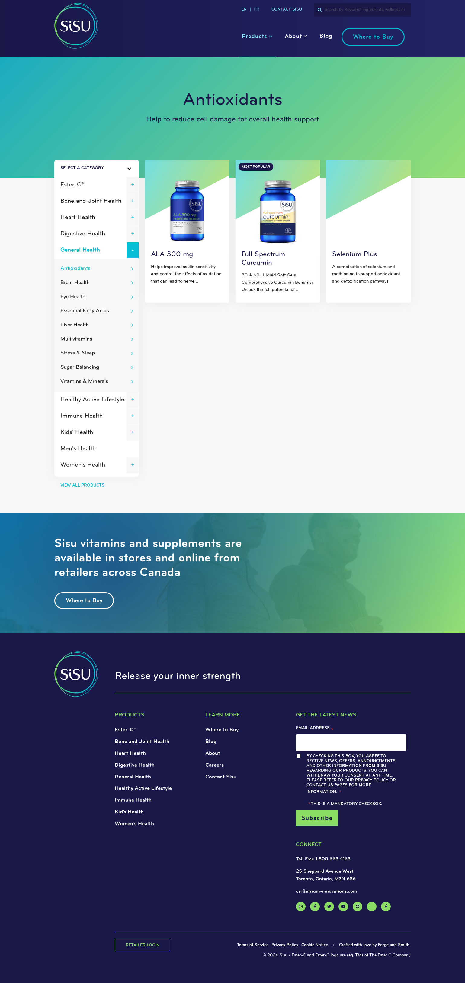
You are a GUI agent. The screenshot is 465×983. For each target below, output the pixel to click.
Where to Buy (373, 37)
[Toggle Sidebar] (118, 168)
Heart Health (77, 218)
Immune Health (81, 416)
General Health (80, 250)
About (293, 37)
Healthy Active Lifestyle (92, 400)
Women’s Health (134, 824)
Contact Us (319, 785)
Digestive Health (82, 234)
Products (254, 37)
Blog (325, 36)
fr (256, 9)
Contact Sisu (286, 9)
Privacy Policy (371, 780)
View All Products (82, 485)
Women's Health (82, 465)
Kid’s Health (129, 812)
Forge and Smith (393, 945)
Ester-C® (72, 185)
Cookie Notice (314, 945)
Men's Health (78, 449)
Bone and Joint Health (90, 201)
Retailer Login (142, 945)
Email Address (315, 729)
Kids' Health (76, 432)
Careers (214, 765)
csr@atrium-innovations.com (326, 891)
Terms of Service (252, 945)
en (244, 9)
